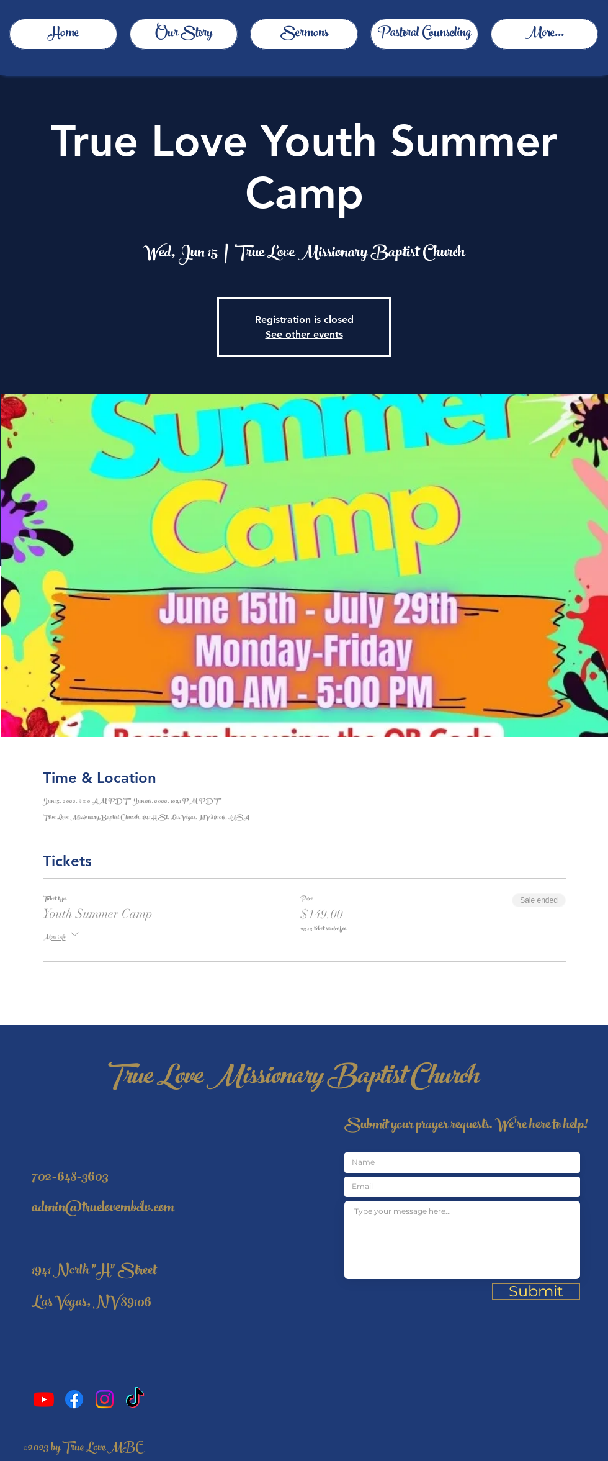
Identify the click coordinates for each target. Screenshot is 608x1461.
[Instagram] (104, 1399)
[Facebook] (74, 1399)
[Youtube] (44, 1399)
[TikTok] (135, 1399)
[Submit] (536, 1291)
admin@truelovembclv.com (103, 1209)
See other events (304, 334)
